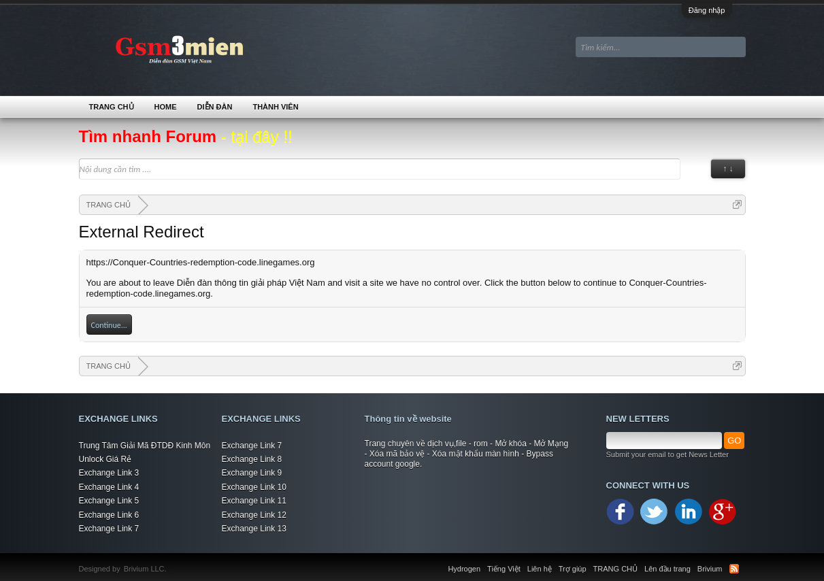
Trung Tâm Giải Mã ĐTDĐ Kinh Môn (145, 445)
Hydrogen (464, 569)
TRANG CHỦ (111, 107)
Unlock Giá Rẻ (105, 459)
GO (734, 440)
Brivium (710, 569)
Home (165, 107)
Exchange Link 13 (254, 528)
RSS (734, 569)
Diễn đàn (215, 107)
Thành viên (275, 107)
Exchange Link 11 (254, 500)
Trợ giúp (573, 569)
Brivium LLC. (145, 569)
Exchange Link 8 (252, 459)
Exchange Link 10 (254, 487)
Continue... (109, 325)
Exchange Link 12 (254, 515)
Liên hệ (539, 569)
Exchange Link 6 (109, 515)
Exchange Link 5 (109, 500)
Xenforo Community (173, 560)
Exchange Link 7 (109, 528)
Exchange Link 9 (252, 473)
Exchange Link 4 (109, 487)
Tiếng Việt (504, 569)
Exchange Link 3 (109, 473)
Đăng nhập (707, 10)
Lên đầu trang (667, 569)
